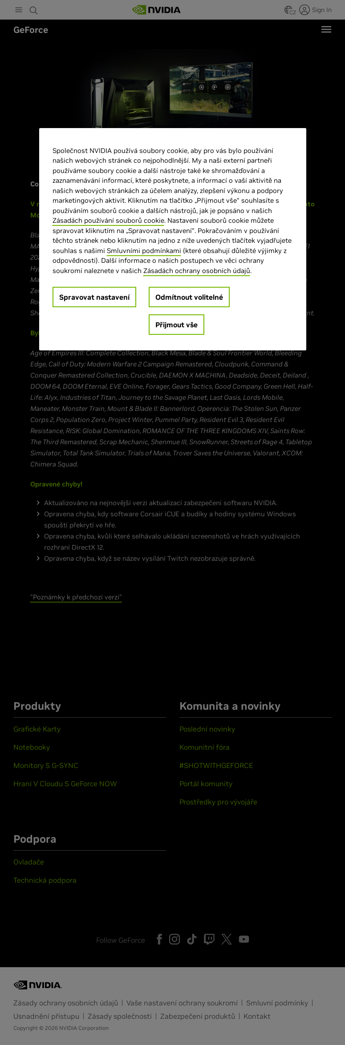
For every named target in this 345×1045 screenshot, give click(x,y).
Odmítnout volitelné (189, 297)
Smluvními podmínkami (144, 250)
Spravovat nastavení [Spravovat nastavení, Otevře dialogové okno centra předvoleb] (94, 297)
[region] (172, 239)
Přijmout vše (176, 324)
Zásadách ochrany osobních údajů (196, 270)
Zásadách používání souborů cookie (108, 220)
